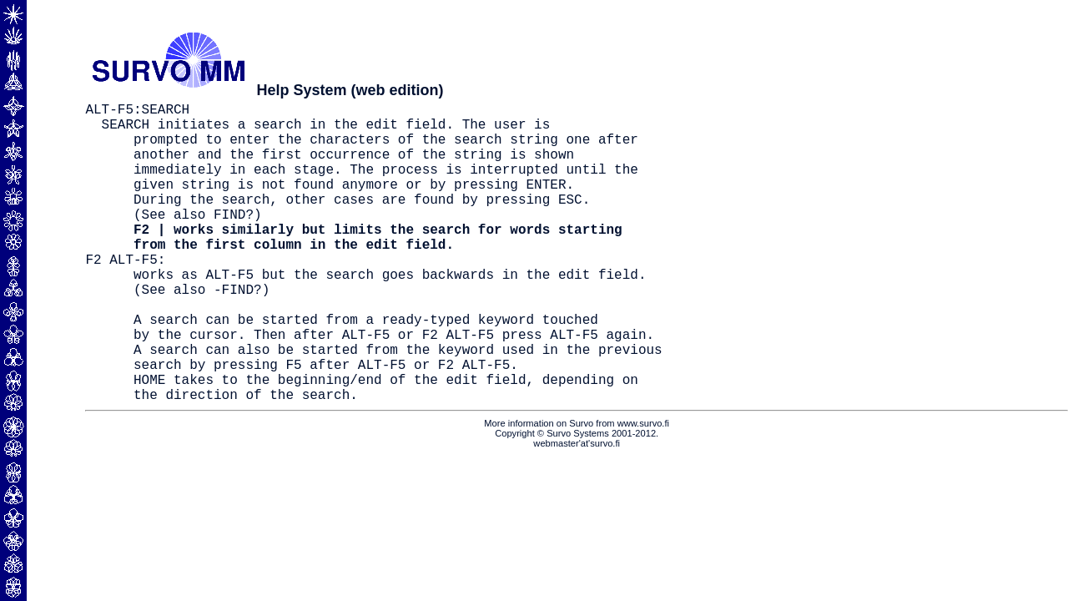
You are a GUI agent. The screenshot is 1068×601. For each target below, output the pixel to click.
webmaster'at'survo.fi (576, 510)
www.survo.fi (643, 490)
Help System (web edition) (349, 90)
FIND (229, 240)
